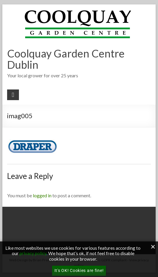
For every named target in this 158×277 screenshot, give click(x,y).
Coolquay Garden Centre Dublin (66, 59)
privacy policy (33, 253)
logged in (42, 195)
